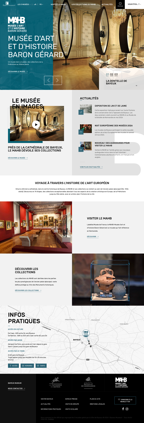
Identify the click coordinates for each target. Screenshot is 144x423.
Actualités (107, 4)
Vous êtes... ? (134, 4)
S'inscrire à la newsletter (125, 400)
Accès (13, 366)
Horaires (27, 366)
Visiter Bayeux (47, 399)
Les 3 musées (24, 4)
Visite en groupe (72, 404)
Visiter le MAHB (58, 4)
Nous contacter (16, 388)
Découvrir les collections (28, 290)
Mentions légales (97, 404)
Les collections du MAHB (84, 4)
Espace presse (71, 399)
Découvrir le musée (18, 72)
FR (41, 4)
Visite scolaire (71, 409)
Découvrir (93, 237)
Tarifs (41, 366)
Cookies (51, 419)
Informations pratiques (51, 409)
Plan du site (95, 399)
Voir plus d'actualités (91, 167)
